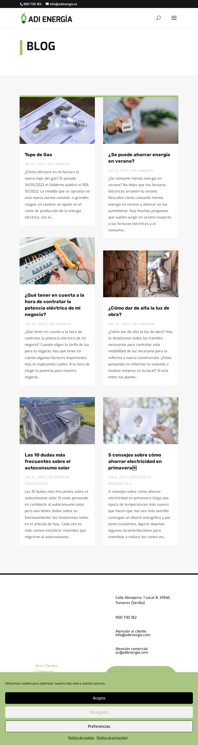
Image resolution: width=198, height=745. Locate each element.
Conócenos (45, 671)
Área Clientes (47, 665)
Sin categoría (59, 164)
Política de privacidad (112, 738)
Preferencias (99, 726)
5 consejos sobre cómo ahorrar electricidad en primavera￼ (135, 461)
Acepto (99, 698)
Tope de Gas (38, 154)
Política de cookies (81, 738)
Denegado (99, 712)
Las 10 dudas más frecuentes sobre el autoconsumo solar (47, 461)
